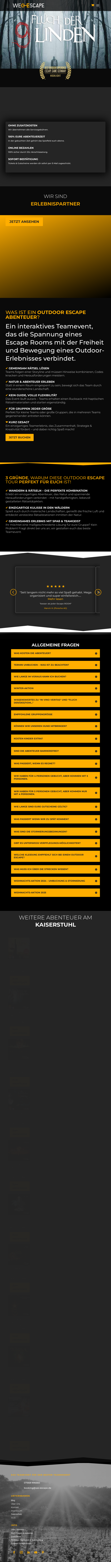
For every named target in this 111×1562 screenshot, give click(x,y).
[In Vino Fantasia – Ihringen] (21, 1356)
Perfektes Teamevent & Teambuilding (27, 1540)
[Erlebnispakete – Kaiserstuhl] (21, 1406)
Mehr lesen (55, 599)
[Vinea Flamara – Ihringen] (21, 1150)
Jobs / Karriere (17, 1529)
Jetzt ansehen (24, 222)
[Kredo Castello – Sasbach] (21, 1254)
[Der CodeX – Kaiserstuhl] (21, 1305)
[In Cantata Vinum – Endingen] (21, 1099)
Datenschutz (16, 1514)
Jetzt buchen (19, 437)
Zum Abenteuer (22, 980)
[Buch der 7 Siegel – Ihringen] (21, 1049)
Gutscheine (16, 1536)
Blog (13, 1500)
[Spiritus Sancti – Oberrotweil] (21, 1204)
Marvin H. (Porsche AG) (55, 608)
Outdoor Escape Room (21, 1543)
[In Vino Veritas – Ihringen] (21, 948)
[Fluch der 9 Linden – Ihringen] (21, 998)
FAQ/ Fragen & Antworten (22, 1533)
